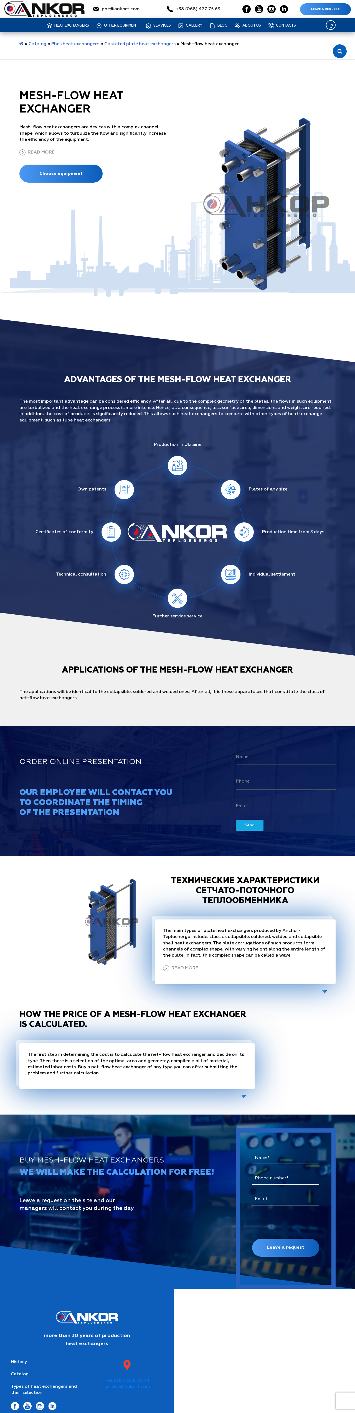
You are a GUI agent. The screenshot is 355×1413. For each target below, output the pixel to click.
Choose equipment (61, 173)
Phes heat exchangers (75, 44)
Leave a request (325, 9)
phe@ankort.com (121, 9)
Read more (41, 152)
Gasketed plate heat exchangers (140, 44)
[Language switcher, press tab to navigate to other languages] (331, 25)
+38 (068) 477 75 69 (198, 9)
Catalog (37, 44)
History (19, 1362)
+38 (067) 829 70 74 (127, 1381)
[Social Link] (246, 9)
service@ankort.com (127, 1387)
